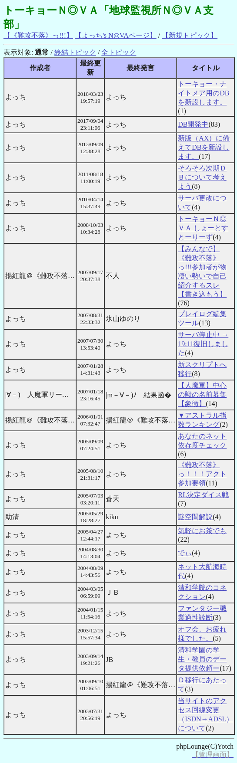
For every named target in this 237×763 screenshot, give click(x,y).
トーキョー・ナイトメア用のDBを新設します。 (203, 93)
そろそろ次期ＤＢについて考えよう (202, 177)
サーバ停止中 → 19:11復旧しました (203, 344)
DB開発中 (193, 124)
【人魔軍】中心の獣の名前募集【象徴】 (202, 394)
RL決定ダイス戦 (203, 494)
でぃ (185, 553)
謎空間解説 (195, 517)
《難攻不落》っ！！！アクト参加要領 (202, 474)
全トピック (118, 52)
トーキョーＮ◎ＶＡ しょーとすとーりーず (203, 228)
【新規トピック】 (189, 35)
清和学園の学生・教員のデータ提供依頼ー (202, 659)
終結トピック (75, 52)
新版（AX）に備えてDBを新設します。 (204, 147)
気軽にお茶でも (202, 530)
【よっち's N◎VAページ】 (116, 35)
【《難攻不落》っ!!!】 (38, 35)
